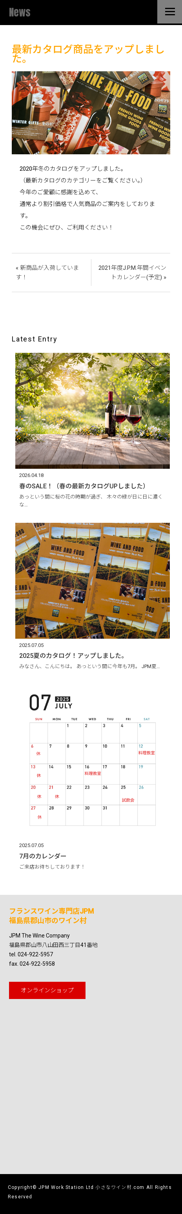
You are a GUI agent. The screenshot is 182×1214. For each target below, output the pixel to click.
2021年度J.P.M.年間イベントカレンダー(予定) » (132, 272)
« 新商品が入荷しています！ (47, 272)
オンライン (47, 990)
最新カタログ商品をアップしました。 (88, 54)
